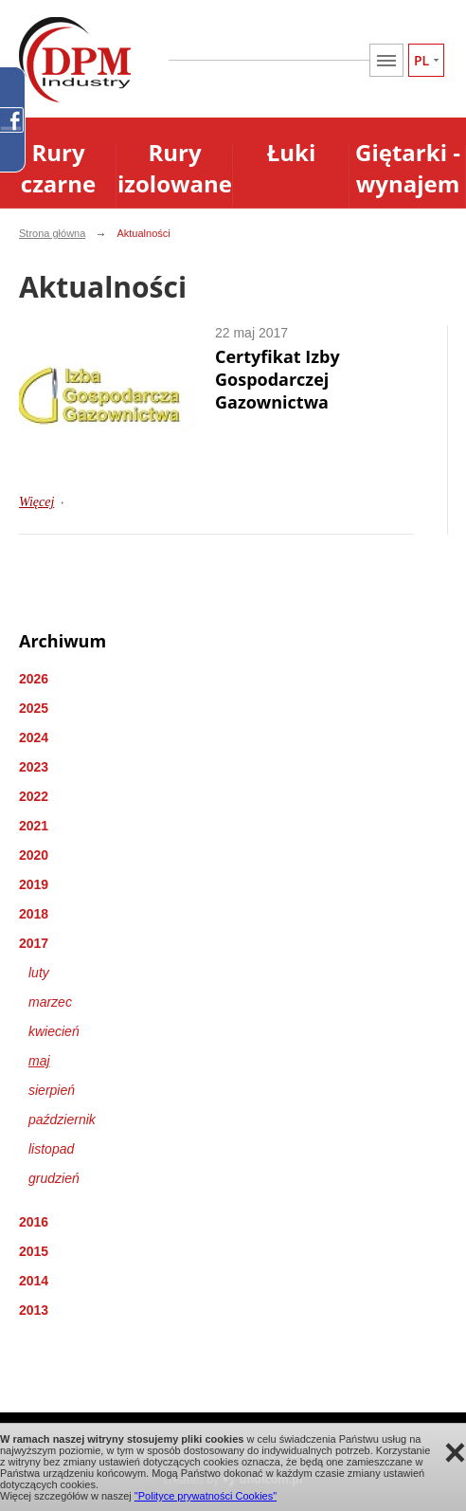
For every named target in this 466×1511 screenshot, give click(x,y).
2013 (33, 1310)
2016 (33, 1221)
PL (421, 60)
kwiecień (54, 1031)
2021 (33, 825)
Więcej (36, 502)
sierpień (51, 1090)
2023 (33, 766)
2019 (33, 884)
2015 (33, 1251)
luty (38, 972)
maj (39, 1060)
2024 (33, 737)
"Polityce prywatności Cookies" (205, 1496)
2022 (33, 796)
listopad (51, 1148)
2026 (33, 678)
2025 (33, 708)
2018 (33, 913)
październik (62, 1119)
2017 (33, 943)
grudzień (54, 1178)
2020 (33, 855)
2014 (33, 1280)
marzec (50, 1002)
